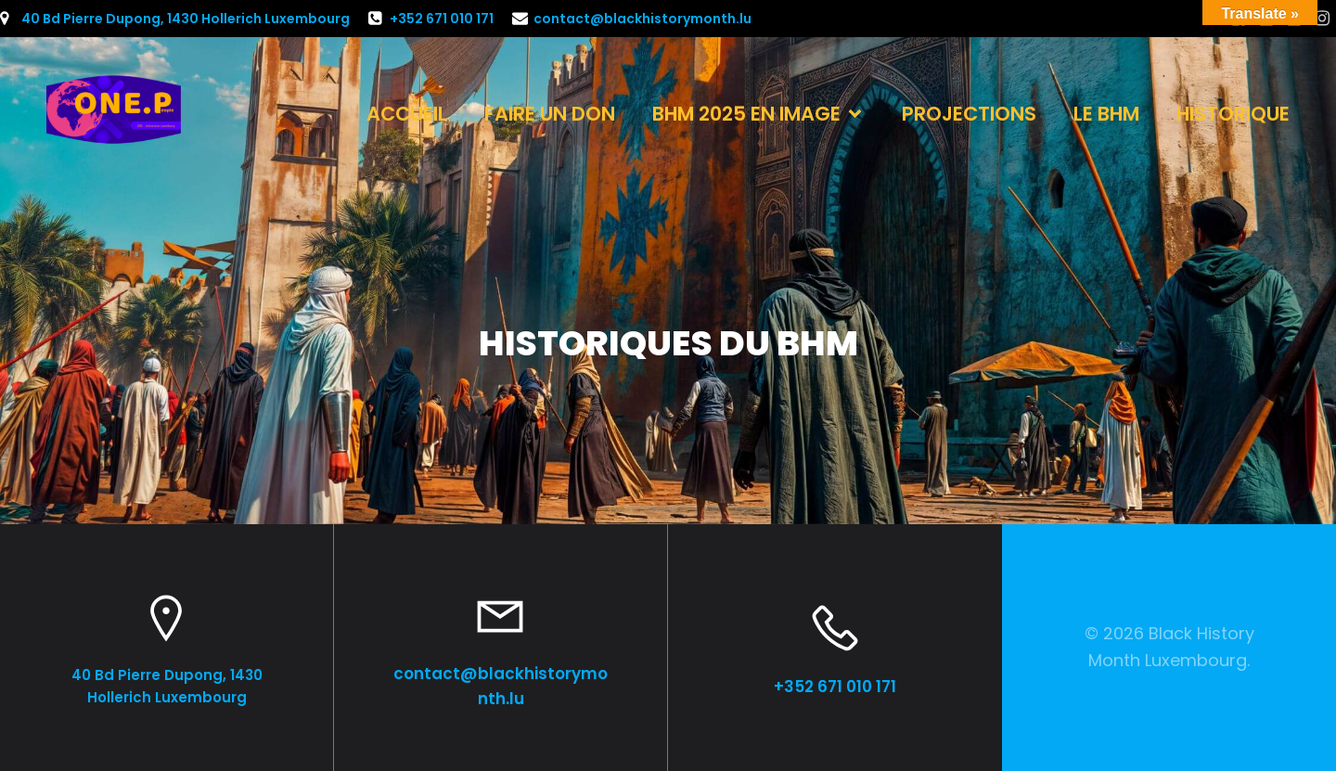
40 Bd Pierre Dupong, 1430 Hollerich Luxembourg (185, 18)
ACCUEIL (406, 113)
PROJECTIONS (969, 113)
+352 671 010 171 (442, 18)
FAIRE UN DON (549, 113)
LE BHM (1106, 113)
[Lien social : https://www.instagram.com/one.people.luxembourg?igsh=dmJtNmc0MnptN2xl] (1322, 18)
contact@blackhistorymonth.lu (642, 18)
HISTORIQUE (1233, 113)
